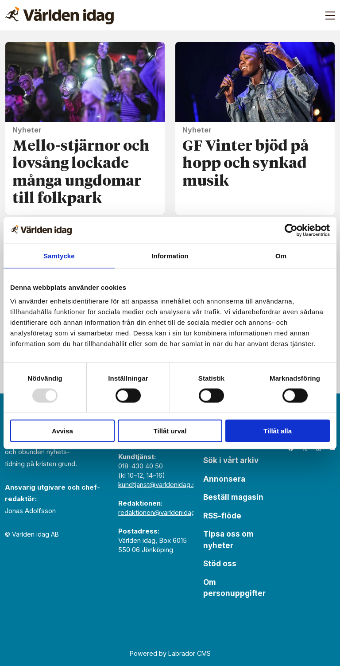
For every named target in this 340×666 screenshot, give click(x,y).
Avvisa (62, 431)
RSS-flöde (222, 515)
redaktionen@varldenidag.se (161, 512)
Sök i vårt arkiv (231, 460)
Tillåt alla (277, 431)
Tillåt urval (170, 431)
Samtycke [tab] (59, 255)
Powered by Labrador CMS (170, 653)
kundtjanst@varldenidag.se (159, 484)
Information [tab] (170, 255)
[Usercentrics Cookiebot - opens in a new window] (291, 230)
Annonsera (224, 479)
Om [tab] (280, 255)
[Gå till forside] (59, 15)
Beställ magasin (233, 497)
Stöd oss (219, 563)
